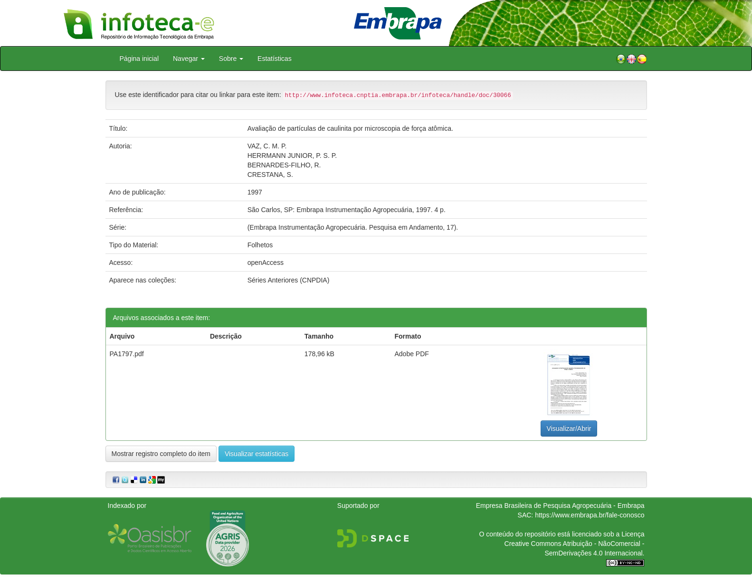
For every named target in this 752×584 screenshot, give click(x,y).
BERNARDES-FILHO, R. (284, 165)
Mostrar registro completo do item (161, 453)
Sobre (231, 58)
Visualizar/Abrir (569, 428)
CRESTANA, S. (270, 174)
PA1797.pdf (127, 354)
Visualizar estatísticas (256, 453)
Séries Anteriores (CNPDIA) (288, 280)
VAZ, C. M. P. (267, 146)
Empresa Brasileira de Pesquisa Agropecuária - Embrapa (560, 505)
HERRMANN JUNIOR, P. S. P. (292, 155)
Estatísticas (274, 58)
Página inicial (139, 58)
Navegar (189, 58)
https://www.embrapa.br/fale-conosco (589, 515)
